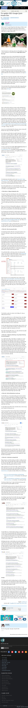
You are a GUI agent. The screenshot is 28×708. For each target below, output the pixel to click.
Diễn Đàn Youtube (5, 680)
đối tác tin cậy (4, 668)
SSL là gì (8, 88)
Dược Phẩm (4, 698)
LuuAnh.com (24, 601)
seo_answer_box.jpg (9, 607)
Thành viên (23, 7)
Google (10, 7)
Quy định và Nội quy (24, 706)
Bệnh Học (3, 697)
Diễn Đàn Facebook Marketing (7, 678)
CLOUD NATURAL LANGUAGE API (13, 279)
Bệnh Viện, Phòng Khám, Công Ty (8, 700)
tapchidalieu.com (5, 687)
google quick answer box (14, 17)
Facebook (16, 7)
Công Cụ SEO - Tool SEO (6, 662)
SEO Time (5, 705)
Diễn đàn (4, 7)
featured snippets (6, 17)
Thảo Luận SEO (4, 659)
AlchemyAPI (23, 253)
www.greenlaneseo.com (5, 149)
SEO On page (4, 665)
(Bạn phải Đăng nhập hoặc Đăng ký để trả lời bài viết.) (18, 634)
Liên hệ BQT (4, 685)
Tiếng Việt (18, 706)
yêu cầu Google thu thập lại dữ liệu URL (11, 219)
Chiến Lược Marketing (6, 675)
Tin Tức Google (4, 657)
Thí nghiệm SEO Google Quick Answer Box (18, 603)
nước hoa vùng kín (5, 702)
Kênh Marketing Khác (5, 682)
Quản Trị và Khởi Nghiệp (6, 683)
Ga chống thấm (4, 670)
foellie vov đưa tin (5, 690)
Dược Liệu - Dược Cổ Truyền (7, 695)
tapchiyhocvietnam (5, 688)
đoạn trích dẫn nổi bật (5, 19)
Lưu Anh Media (4, 667)
